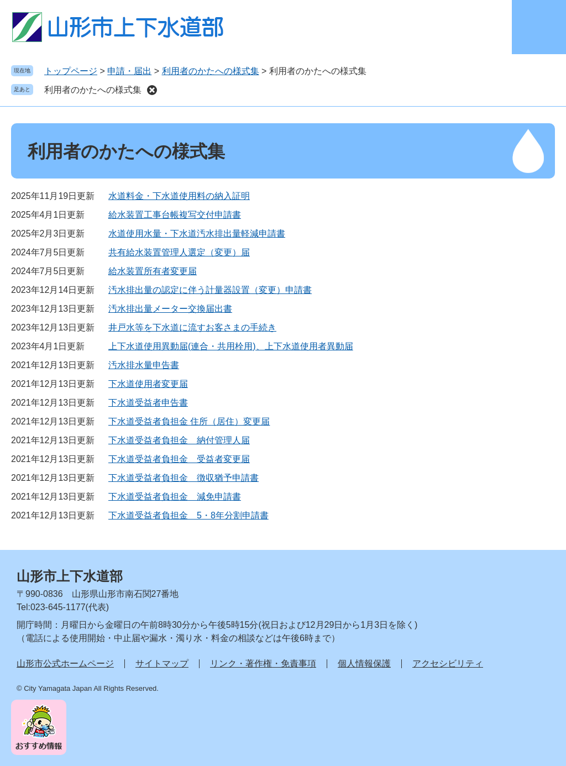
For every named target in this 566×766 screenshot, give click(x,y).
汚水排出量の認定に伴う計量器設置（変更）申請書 (210, 290)
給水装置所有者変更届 (152, 271)
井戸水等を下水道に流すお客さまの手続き (192, 327)
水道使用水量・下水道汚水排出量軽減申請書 (196, 233)
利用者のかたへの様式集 (210, 71)
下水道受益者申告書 (148, 402)
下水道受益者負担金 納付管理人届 (179, 440)
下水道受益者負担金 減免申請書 (174, 496)
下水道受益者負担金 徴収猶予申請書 (183, 477)
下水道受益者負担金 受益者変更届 (179, 459)
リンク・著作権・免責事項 (263, 663)
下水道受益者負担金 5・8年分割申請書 (188, 515)
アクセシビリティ (447, 663)
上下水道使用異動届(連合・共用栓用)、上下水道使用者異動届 (230, 346)
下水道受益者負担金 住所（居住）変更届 (189, 421)
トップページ (70, 71)
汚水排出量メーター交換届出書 (170, 308)
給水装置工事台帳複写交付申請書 (174, 214)
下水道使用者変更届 (148, 384)
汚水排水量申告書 (143, 365)
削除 (152, 90)
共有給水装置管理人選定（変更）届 (179, 252)
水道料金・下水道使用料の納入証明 (179, 196)
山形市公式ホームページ (65, 663)
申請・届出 (129, 71)
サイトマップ (161, 663)
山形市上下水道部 (70, 576)
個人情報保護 (364, 663)
